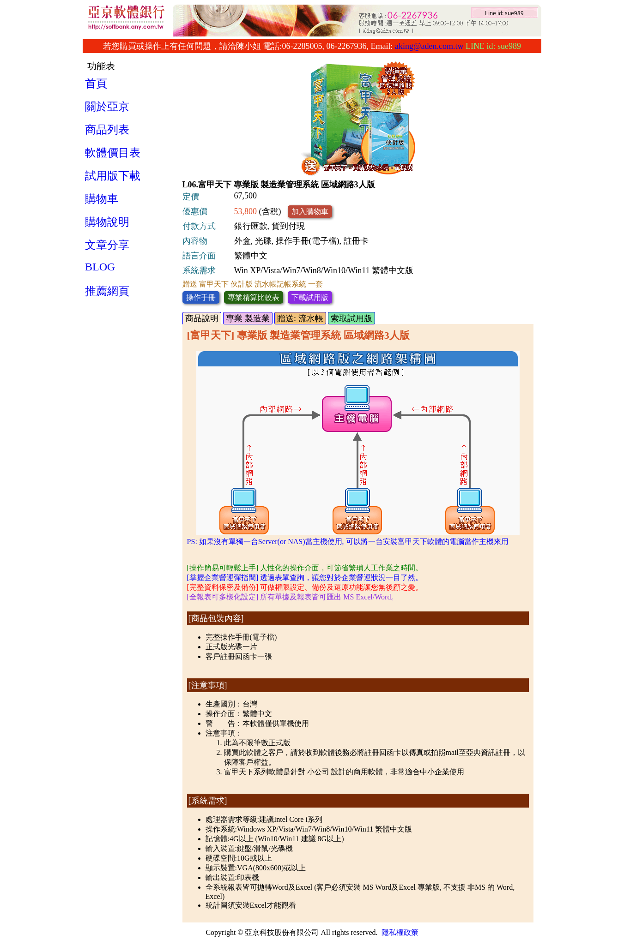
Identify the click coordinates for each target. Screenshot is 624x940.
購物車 (101, 199)
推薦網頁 (107, 291)
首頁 (96, 84)
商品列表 (107, 130)
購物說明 (107, 222)
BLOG (100, 267)
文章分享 (107, 245)
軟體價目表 (112, 153)
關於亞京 (107, 107)
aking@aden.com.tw (429, 46)
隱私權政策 (400, 932)
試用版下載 (112, 176)
